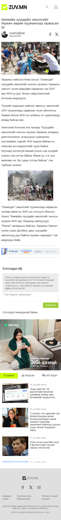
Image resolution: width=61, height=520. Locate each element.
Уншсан (28, 375)
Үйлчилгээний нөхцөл (49, 497)
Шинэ (9, 375)
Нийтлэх (51, 305)
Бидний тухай (6, 497)
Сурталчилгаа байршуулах (24, 497)
